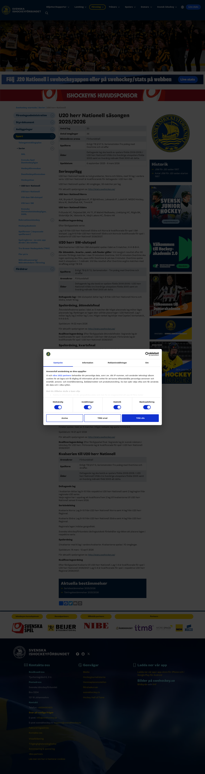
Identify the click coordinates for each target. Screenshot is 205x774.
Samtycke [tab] (58, 363)
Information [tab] (87, 363)
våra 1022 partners (62, 375)
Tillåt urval (102, 418)
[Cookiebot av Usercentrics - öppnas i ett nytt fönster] (147, 354)
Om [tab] (147, 363)
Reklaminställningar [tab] (117, 363)
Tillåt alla (140, 418)
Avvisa (64, 418)
